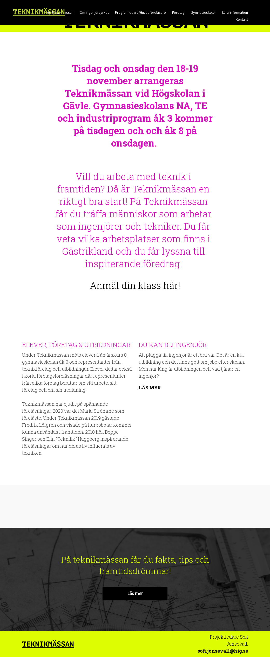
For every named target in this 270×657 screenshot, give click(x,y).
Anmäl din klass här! (135, 285)
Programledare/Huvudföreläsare (140, 12)
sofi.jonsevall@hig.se (223, 651)
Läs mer (150, 387)
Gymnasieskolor (203, 12)
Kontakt (242, 19)
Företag (178, 12)
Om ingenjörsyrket (94, 12)
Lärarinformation (235, 12)
